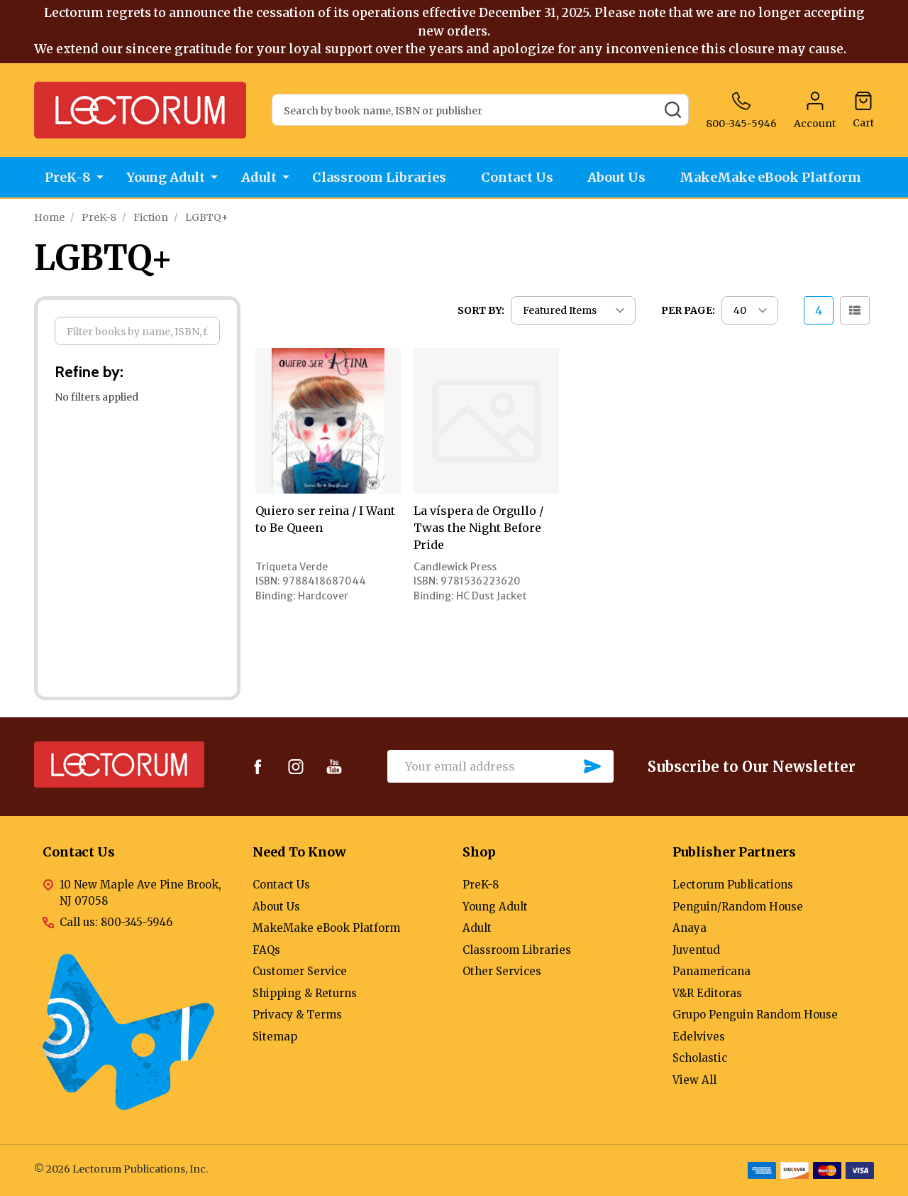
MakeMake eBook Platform (775, 178)
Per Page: (688, 310)
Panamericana (711, 971)
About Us (619, 178)
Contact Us (518, 178)
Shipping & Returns (305, 993)
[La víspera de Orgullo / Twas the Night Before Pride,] (486, 421)
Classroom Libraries (378, 178)
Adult (257, 178)
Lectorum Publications (732, 884)
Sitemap (275, 1036)
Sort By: (481, 310)
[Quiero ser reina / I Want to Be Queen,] (328, 421)
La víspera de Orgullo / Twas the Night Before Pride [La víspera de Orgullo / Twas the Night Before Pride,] (478, 528)
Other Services (502, 971)
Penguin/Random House (737, 906)
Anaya (689, 928)
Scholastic (699, 1058)
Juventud (696, 950)
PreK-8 (66, 178)
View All (694, 1080)
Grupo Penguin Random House (755, 1014)
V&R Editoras (707, 993)
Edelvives (698, 1036)
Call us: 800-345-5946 (116, 922)
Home (49, 217)
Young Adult (164, 178)
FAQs (266, 950)
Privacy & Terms (297, 1014)
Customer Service (300, 971)
